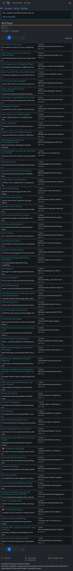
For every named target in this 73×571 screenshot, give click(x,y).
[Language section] (70, 3)
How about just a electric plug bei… (50, 477)
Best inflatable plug (10, 286)
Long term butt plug (14, 510)
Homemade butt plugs (11, 319)
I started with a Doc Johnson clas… (50, 361)
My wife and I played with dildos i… (50, 371)
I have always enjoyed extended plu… (51, 252)
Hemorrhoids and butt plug (14, 180)
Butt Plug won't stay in (11, 241)
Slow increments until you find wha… (51, 235)
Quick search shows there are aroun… (51, 108)
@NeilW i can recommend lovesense (51, 134)
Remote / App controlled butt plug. (17, 132)
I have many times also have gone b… (51, 116)
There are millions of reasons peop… (51, 341)
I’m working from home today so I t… (51, 460)
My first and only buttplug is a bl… (50, 468)
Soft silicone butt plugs (12, 44)
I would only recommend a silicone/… (51, 182)
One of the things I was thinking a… (50, 540)
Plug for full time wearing (12, 250)
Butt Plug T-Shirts (9, 475)
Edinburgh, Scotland (11, 106)
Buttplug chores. (9, 162)
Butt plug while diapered (12, 224)
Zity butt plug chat (10, 302)
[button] (23, 37)
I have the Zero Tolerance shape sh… (51, 288)
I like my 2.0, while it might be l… (49, 422)
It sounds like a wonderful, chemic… (50, 74)
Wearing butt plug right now (14, 457)
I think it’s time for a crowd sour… (49, 395)
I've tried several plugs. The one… (50, 431)
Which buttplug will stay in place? (16, 429)
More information (9, 17)
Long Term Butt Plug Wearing (14, 310)
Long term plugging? (11, 402)
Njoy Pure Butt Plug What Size (15, 420)
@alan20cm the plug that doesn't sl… (51, 46)
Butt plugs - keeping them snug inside (18, 97)
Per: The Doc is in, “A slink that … (49, 153)
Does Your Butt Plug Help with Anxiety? (19, 72)
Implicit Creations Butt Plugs (14, 519)
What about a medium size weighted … (52, 66)
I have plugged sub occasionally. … (50, 164)
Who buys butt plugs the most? (15, 538)
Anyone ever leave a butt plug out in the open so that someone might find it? (18, 371)
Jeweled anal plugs (10, 466)
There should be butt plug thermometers (13, 90)
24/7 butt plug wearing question (16, 215)
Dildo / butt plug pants (11, 501)
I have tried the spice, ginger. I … (49, 321)
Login (27, 3)
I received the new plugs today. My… (51, 208)
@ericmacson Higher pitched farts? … (51, 83)
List (4, 27)
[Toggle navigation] (3, 3)
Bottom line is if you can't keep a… (50, 243)
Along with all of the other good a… (50, 217)
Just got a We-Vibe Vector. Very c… (50, 440)
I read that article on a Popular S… (50, 451)
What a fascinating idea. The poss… (50, 91)
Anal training (7, 233)
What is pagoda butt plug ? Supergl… (51, 529)
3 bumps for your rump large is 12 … (51, 350)
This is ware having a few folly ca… (50, 384)
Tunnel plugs (7, 411)
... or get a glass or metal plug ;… (49, 404)
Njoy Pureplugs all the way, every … (50, 173)
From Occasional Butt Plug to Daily (17, 483)
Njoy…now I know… (9, 123)
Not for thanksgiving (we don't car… (50, 142)
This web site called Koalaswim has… (51, 503)
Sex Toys (16, 8)
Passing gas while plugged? (14, 81)
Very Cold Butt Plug (10, 188)
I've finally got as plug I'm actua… (50, 304)
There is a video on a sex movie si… (50, 260)
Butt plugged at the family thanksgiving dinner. (13, 141)
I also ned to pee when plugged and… (51, 494)
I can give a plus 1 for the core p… (50, 521)
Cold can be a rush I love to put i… (50, 191)
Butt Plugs (24, 8)
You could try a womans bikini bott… (51, 99)
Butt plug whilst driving (12, 197)
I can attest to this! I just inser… (49, 330)
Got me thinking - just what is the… (50, 280)
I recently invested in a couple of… (50, 413)
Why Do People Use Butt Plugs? (15, 339)
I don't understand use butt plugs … (50, 226)
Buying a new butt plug (12, 206)
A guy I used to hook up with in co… (50, 55)
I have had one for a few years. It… (50, 125)
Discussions (17, 3)
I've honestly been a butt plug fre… (50, 485)
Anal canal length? (10, 278)
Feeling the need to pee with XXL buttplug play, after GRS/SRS (16, 493)
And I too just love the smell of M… (50, 296)
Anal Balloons (8, 269)
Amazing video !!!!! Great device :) (49, 512)
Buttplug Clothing (9, 393)
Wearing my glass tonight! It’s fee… (50, 312)
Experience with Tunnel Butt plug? (16, 171)
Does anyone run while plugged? (16, 114)
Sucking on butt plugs (14, 449)
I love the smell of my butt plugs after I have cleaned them (18, 294)
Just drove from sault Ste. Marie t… (50, 199)
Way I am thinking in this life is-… (49, 271)
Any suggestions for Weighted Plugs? (18, 64)
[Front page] (1, 8)
